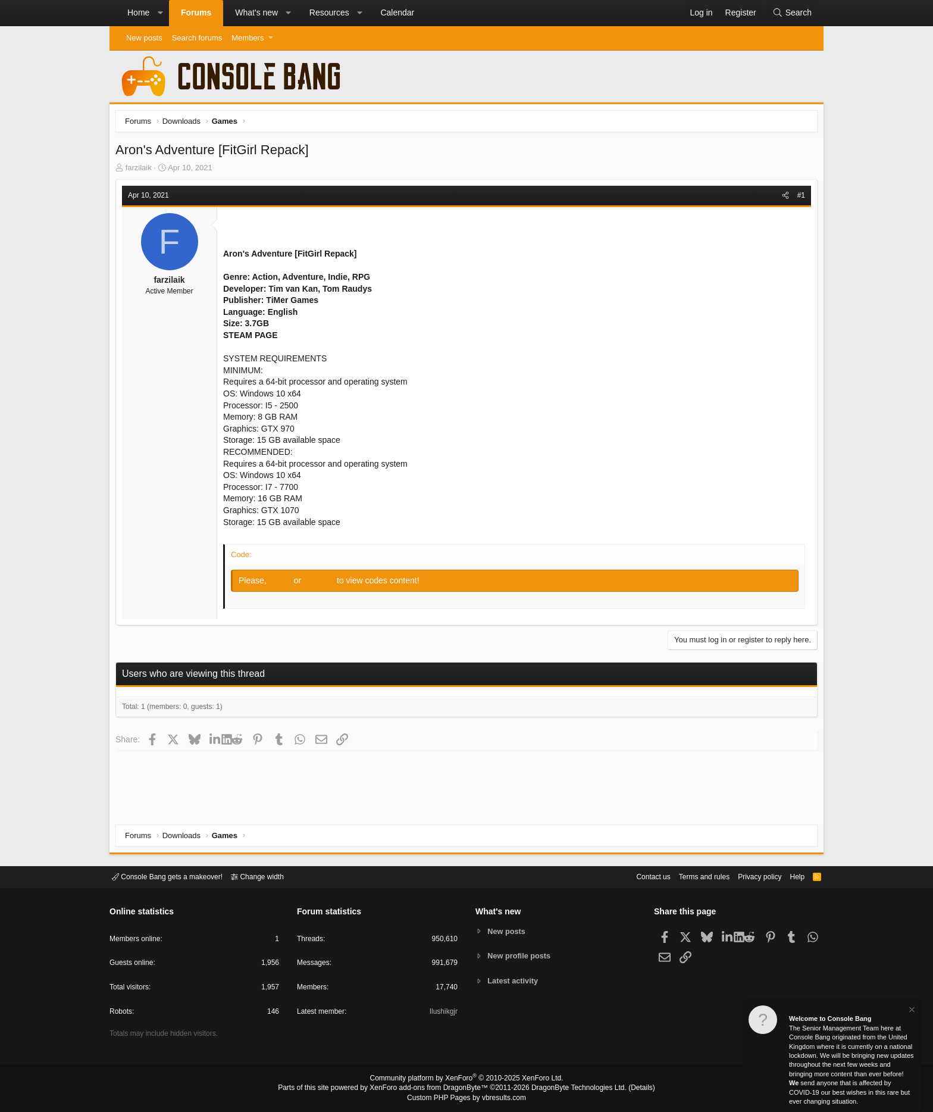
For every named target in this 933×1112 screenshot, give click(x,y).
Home (138, 12)
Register (323, 583)
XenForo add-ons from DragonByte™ (432, 1088)
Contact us (634, 876)
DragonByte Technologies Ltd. (569, 1088)
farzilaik (142, 170)
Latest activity (514, 981)
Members (247, 37)
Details (627, 1088)
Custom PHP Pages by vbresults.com (466, 1098)
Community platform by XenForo (466, 1079)
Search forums (197, 37)
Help (790, 876)
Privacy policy (749, 876)
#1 (798, 198)
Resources (329, 12)
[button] (160, 13)
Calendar (397, 12)
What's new (256, 12)
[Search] (792, 13)
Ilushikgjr (442, 1013)
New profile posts (521, 955)
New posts (144, 37)
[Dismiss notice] (911, 1011)
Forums (196, 12)
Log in (284, 583)
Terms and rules (689, 876)
